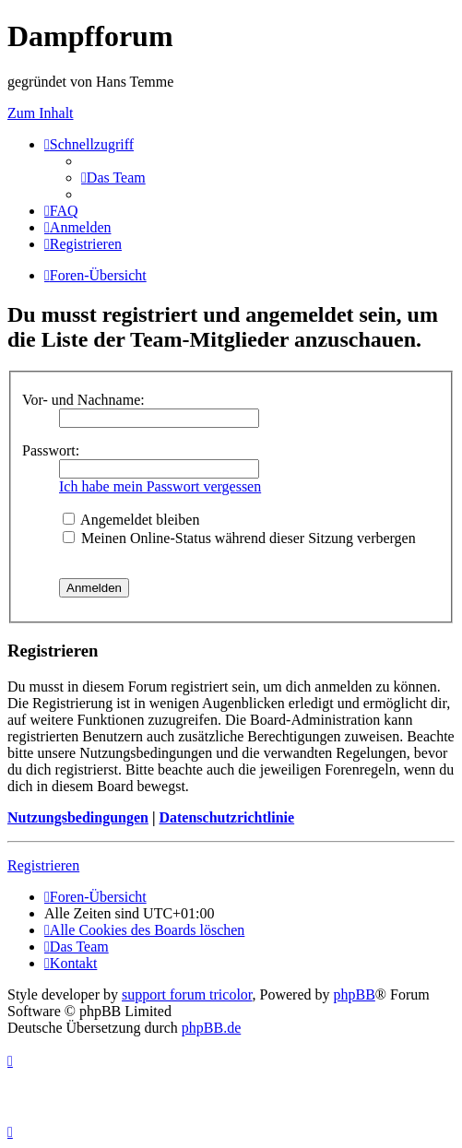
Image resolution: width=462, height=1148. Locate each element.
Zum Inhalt (40, 113)
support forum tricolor (187, 994)
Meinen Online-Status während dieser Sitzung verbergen (239, 538)
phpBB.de (211, 1028)
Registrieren (43, 865)
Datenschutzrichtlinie (226, 817)
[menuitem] (113, 177)
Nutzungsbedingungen (77, 817)
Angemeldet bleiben (131, 519)
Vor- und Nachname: (83, 400)
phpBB (354, 994)
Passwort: (50, 450)
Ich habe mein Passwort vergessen (160, 486)
